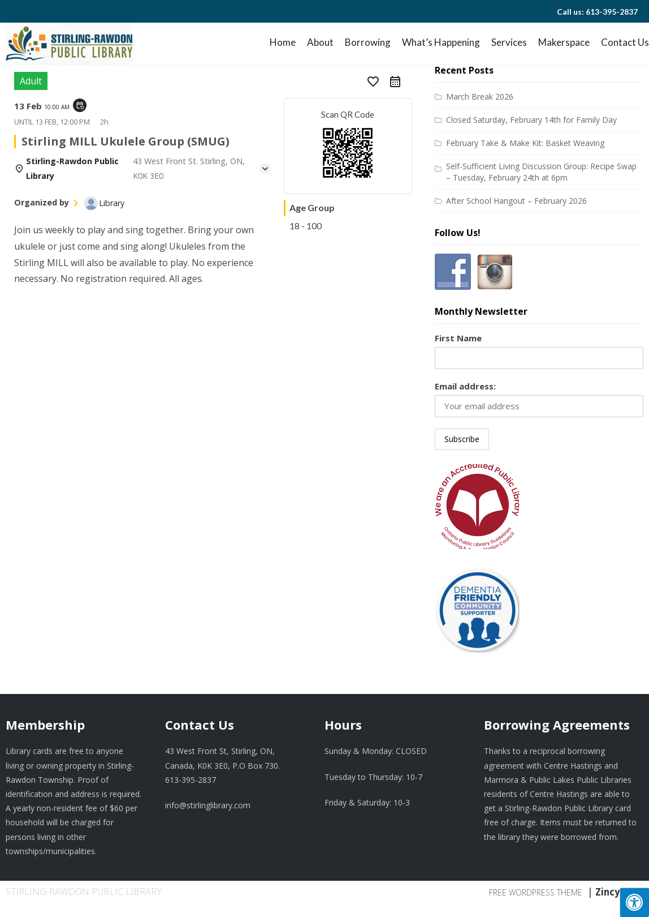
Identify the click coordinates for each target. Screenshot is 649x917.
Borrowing (368, 42)
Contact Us (625, 42)
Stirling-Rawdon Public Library (84, 891)
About (320, 42)
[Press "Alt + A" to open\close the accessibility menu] (634, 902)
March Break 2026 (479, 96)
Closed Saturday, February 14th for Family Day (531, 119)
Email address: (465, 386)
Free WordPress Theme (535, 892)
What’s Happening (441, 42)
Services (509, 42)
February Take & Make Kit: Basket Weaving (525, 143)
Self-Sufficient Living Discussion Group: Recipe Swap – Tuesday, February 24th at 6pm (541, 172)
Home (283, 42)
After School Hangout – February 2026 (516, 200)
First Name (458, 338)
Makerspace (564, 42)
